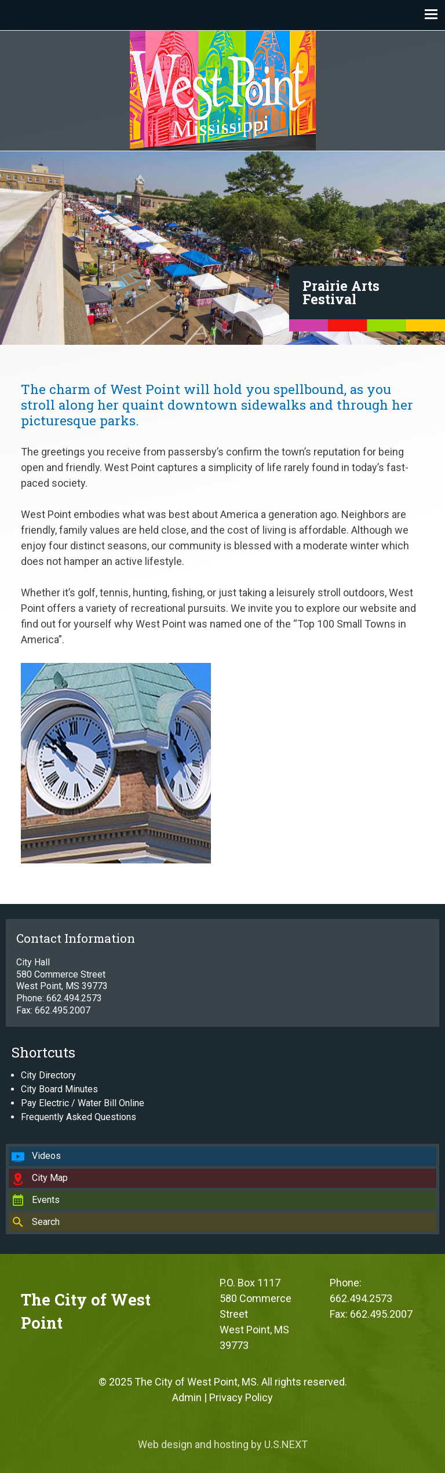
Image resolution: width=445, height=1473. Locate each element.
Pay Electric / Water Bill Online (82, 1103)
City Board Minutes (59, 1089)
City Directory (48, 1075)
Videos (46, 1155)
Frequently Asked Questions (78, 1116)
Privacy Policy (241, 1397)
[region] (222, 248)
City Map (50, 1177)
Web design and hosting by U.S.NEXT (223, 1444)
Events (46, 1199)
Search (46, 1221)
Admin (187, 1397)
